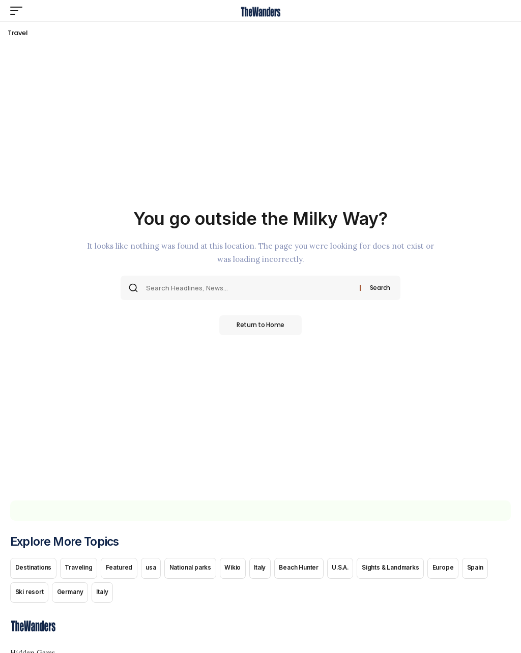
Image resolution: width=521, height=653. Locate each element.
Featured (122, 569)
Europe (462, 569)
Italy (269, 569)
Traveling (81, 569)
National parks (197, 569)
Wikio (241, 569)
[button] (18, 11)
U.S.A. (353, 569)
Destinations (34, 569)
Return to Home (260, 325)
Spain (495, 569)
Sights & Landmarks (407, 569)
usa (156, 569)
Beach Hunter (310, 569)
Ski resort (30, 595)
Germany (72, 595)
